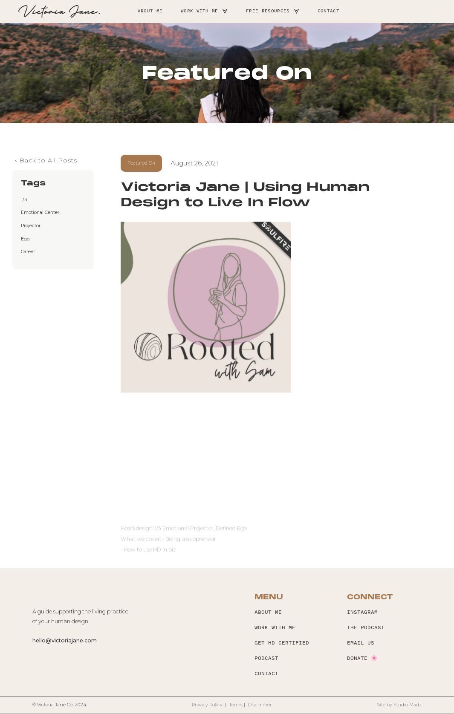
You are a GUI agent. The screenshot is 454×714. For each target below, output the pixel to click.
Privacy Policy (208, 705)
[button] (204, 12)
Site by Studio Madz (399, 705)
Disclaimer (260, 705)
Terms (236, 705)
